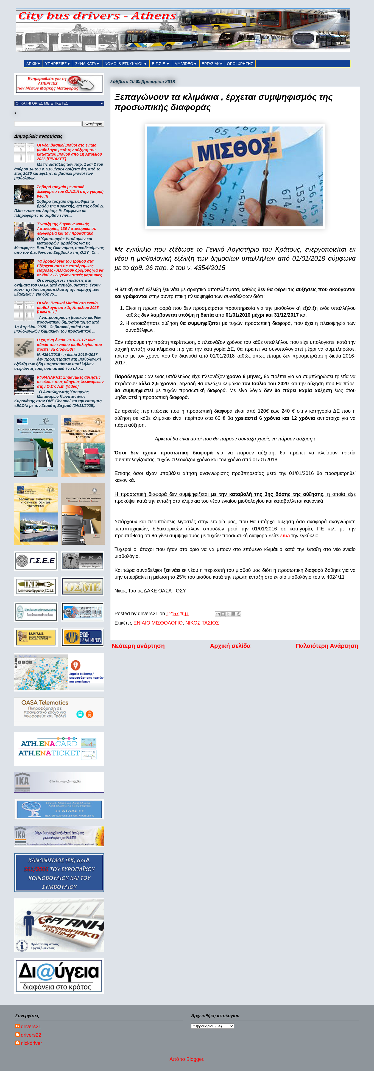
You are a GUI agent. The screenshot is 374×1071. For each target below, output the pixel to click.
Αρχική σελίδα (230, 645)
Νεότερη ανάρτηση (138, 645)
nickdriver (31, 1043)
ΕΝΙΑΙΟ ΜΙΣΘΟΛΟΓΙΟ (158, 623)
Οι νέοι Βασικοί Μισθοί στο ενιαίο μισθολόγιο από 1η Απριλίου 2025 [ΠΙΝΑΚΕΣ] (68, 307)
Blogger (194, 1059)
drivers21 (31, 1026)
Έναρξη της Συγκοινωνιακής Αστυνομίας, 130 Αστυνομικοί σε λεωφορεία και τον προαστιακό (66, 228)
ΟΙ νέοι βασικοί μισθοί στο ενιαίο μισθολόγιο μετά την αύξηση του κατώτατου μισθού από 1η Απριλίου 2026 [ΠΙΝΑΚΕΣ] (69, 152)
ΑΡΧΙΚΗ (33, 63)
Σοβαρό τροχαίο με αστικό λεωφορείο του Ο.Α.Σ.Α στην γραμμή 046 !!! (70, 191)
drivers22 (31, 1035)
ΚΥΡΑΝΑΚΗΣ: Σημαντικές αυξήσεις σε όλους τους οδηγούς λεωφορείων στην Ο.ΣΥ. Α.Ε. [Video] (70, 382)
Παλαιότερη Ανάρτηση (327, 645)
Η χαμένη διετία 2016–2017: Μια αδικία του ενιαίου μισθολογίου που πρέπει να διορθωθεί (69, 345)
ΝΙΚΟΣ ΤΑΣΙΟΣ (202, 623)
